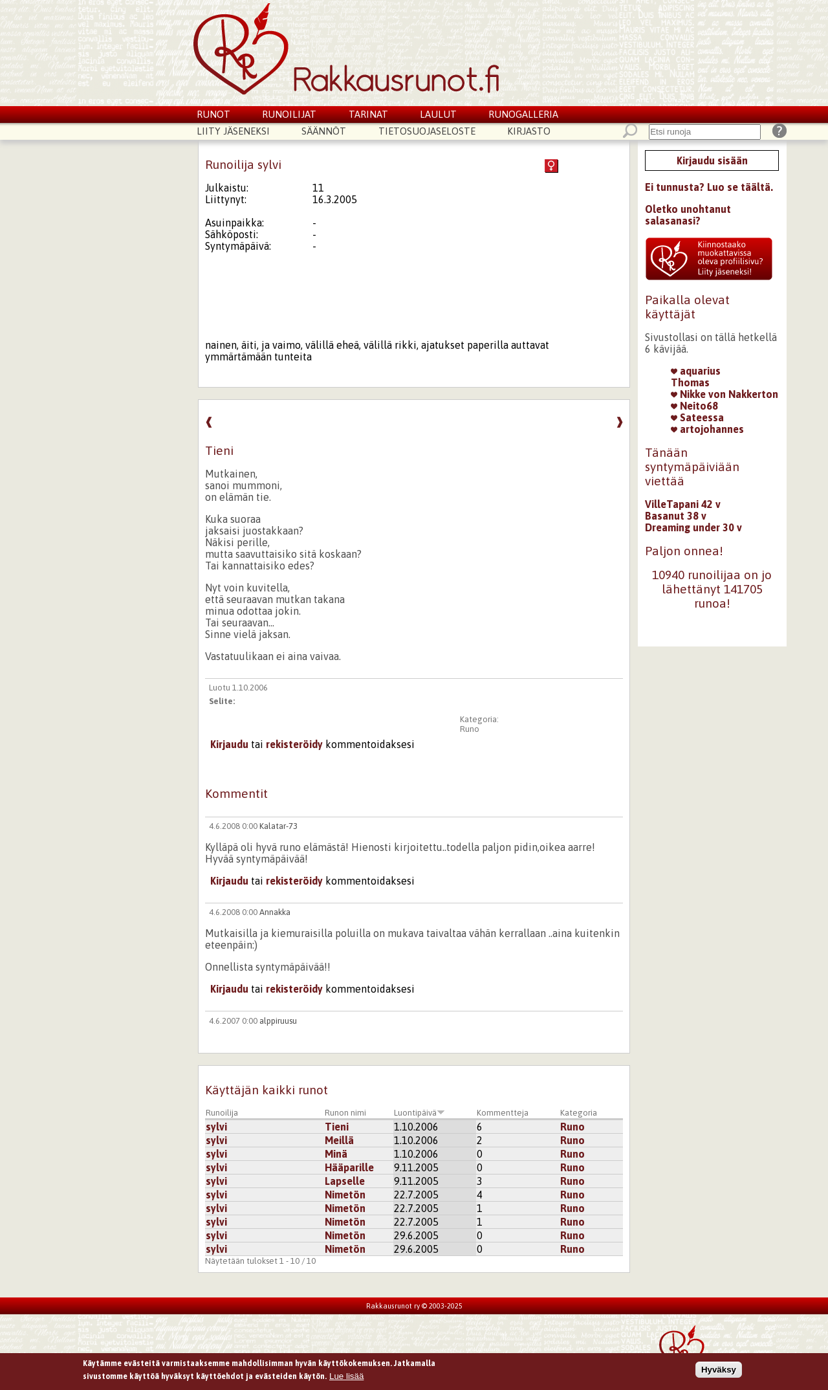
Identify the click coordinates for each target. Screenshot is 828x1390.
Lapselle (345, 1181)
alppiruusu (278, 1021)
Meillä (339, 1140)
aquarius (696, 371)
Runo (469, 729)
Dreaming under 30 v (693, 527)
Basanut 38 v (675, 516)
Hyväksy (718, 1371)
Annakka (274, 912)
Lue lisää (346, 1378)
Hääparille (349, 1167)
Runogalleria (523, 114)
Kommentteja (502, 1113)
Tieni (337, 1126)
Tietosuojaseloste (426, 131)
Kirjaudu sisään (712, 160)
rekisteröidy (294, 744)
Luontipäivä (419, 1113)
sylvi (216, 1126)
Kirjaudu (229, 744)
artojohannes (707, 429)
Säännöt (323, 131)
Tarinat (368, 114)
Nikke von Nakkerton (724, 394)
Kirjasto (528, 131)
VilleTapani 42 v (683, 504)
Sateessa (697, 417)
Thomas (690, 382)
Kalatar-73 (278, 826)
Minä (336, 1154)
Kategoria (578, 1113)
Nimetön (345, 1194)
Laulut (438, 114)
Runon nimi (345, 1113)
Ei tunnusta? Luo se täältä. (709, 187)
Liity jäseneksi (233, 131)
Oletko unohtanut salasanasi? (688, 214)
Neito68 (694, 406)
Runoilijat (289, 114)
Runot (213, 114)
